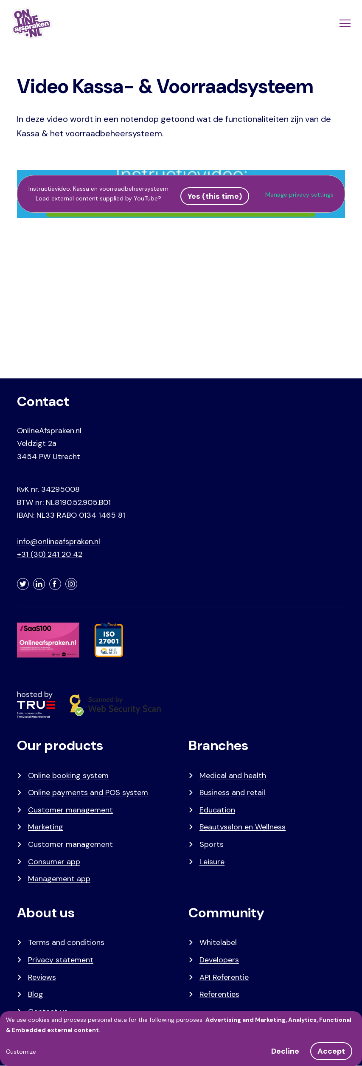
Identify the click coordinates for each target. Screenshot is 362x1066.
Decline (285, 1051)
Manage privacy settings (299, 194)
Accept (331, 1051)
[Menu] (344, 23)
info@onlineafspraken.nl (58, 541)
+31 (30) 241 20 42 (49, 554)
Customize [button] (21, 1051)
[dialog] (181, 1038)
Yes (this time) (215, 196)
